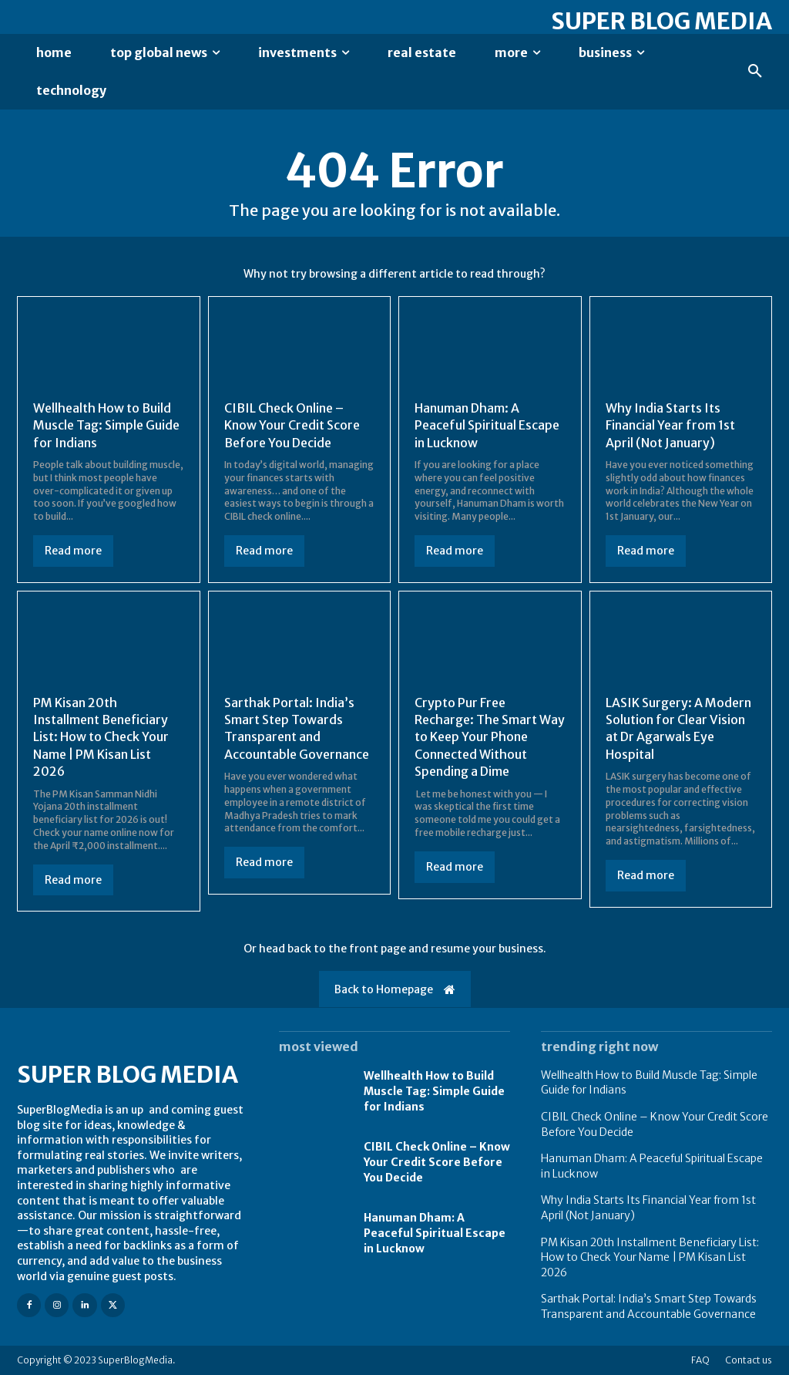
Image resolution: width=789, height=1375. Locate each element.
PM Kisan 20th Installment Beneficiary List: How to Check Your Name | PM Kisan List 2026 (101, 737)
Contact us (748, 1360)
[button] (755, 72)
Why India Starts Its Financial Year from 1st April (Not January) (670, 425)
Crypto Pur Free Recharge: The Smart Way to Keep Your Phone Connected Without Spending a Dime (490, 737)
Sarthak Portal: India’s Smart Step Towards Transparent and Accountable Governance (296, 728)
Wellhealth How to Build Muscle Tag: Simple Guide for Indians (106, 425)
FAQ (700, 1360)
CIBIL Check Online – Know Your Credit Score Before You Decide (292, 425)
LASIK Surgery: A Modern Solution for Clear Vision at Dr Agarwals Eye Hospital (678, 728)
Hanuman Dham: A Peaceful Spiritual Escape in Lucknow (487, 425)
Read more (73, 551)
